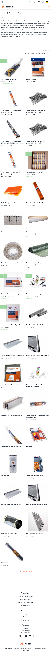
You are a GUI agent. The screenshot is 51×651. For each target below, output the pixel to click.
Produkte (12, 13)
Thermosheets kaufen (26, 592)
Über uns (25, 613)
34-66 (25, 567)
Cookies (16, 645)
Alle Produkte (25, 602)
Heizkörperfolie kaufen (25, 599)
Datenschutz (8, 645)
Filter (4, 42)
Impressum (26, 646)
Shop (20, 13)
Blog (25, 610)
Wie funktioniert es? (25, 616)
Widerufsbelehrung (26, 645)
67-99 (30, 567)
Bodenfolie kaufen (25, 595)
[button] (47, 2)
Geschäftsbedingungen (40, 645)
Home (4, 13)
